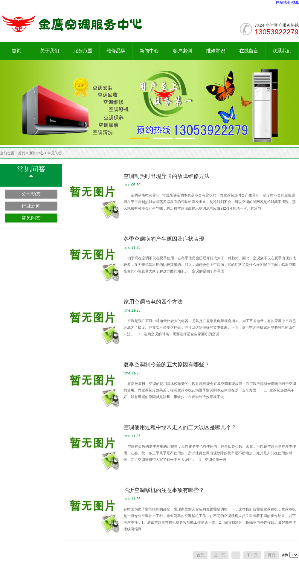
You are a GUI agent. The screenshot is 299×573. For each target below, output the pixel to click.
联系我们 (282, 50)
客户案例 (182, 50)
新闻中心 (149, 50)
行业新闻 (31, 205)
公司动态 (31, 193)
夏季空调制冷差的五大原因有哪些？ (166, 365)
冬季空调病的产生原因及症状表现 (163, 239)
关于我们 (49, 50)
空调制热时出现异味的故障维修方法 (166, 176)
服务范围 (82, 50)
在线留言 (248, 50)
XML (295, 2)
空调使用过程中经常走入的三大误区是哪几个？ (180, 427)
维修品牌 (116, 50)
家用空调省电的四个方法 (153, 302)
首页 (16, 50)
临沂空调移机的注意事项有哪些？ (163, 490)
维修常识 (215, 50)
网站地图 (283, 2)
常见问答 (55, 153)
